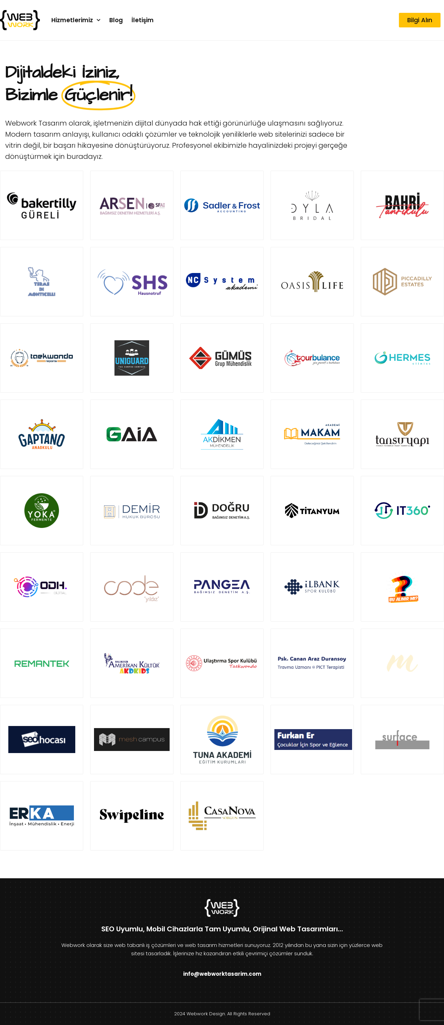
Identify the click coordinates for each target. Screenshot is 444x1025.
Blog (116, 20)
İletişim (142, 20)
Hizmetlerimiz (76, 20)
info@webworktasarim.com (222, 973)
